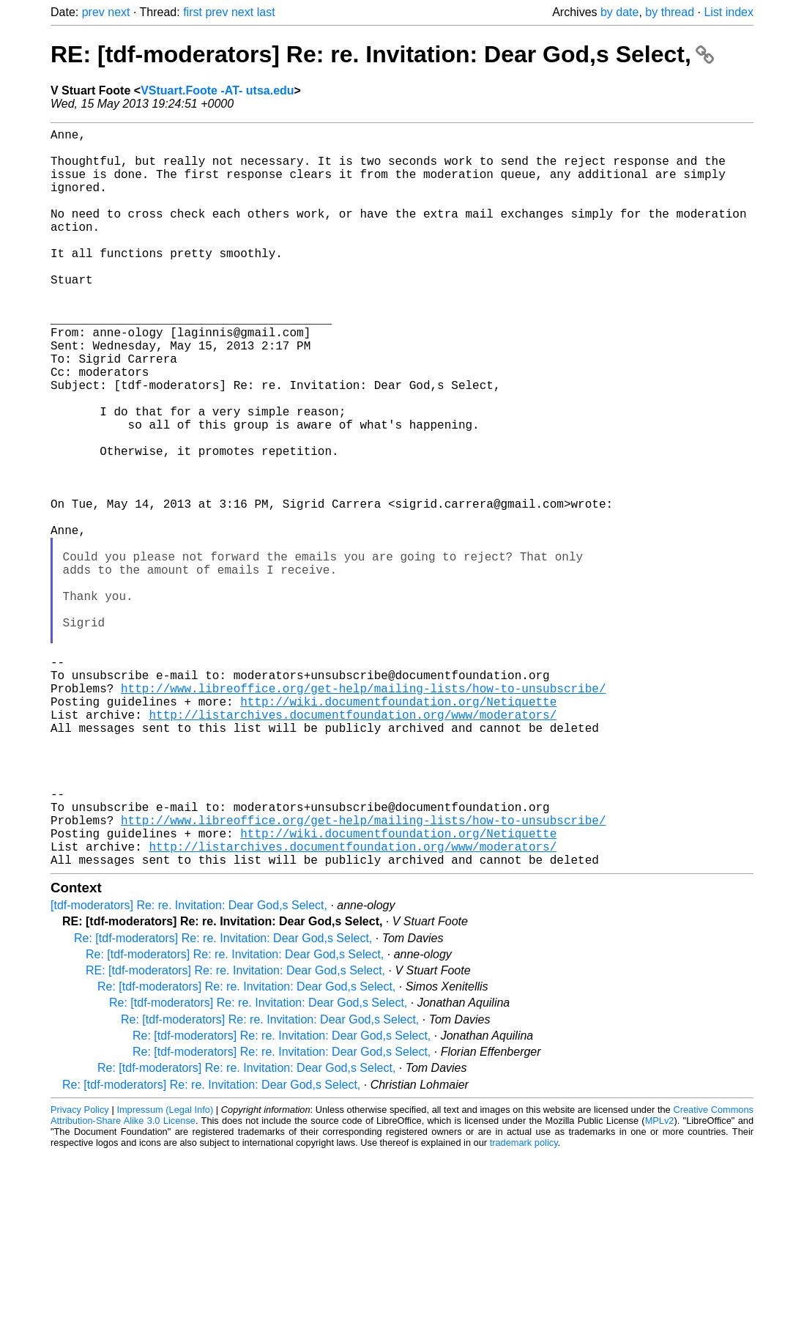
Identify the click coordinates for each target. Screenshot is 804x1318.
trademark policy (524, 1306)
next (119, 12)
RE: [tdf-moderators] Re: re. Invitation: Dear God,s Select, (382, 54)
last (266, 12)
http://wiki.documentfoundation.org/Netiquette (398, 830)
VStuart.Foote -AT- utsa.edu (217, 90)
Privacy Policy (80, 1273)
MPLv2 (659, 1284)
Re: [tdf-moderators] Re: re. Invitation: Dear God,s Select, (223, 1102)
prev (93, 12)
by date (619, 12)
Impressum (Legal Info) (164, 1273)
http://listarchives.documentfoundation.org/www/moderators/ (353, 846)
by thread (669, 12)
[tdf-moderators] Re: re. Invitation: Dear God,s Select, (189, 1069)
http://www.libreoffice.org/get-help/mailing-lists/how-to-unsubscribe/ (363, 814)
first (192, 12)
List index (728, 12)
